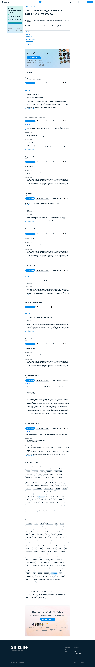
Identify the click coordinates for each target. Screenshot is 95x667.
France (41, 534)
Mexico (46, 562)
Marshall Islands (29, 582)
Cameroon (28, 579)
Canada (42, 523)
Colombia (45, 576)
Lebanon (41, 559)
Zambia (63, 551)
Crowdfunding (29, 494)
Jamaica (52, 565)
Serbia (66, 548)
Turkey (27, 554)
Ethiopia (44, 545)
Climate (51, 468)
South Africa (29, 529)
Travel (51, 485)
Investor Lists (76, 651)
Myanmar (28, 548)
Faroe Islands (63, 537)
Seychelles (49, 579)
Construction (47, 477)
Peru (39, 554)
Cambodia (38, 576)
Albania (59, 568)
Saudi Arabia (35, 534)
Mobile (49, 480)
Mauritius (28, 573)
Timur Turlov (28, 34)
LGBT (27, 499)
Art (35, 474)
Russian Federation (53, 554)
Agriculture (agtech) (40, 508)
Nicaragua (46, 573)
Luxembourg (41, 568)
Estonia (39, 543)
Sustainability (49, 471)
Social (35, 491)
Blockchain (48, 510)
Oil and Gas (60, 499)
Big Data (54, 477)
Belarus (48, 531)
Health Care (35, 471)
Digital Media (59, 474)
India (56, 523)
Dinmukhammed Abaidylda (30, 39)
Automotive (29, 491)
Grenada (45, 570)
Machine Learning (51, 508)
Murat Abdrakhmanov (29, 42)
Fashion (28, 502)
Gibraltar (60, 534)
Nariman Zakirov (28, 37)
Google (64, 468)
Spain (27, 531)
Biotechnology (44, 485)
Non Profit (59, 502)
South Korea (39, 526)
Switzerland (42, 579)
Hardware (48, 466)
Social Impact (60, 505)
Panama (28, 545)
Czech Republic (53, 537)
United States (49, 523)
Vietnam (43, 529)
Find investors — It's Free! (15, 23)
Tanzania (43, 551)
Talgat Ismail (28, 29)
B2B (32, 485)
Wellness (46, 474)
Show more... (27, 90)
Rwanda (55, 545)
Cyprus (51, 576)
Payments (51, 491)
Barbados (28, 537)
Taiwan (59, 559)
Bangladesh (59, 570)
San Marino (47, 548)
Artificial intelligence (38, 466)
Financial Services (57, 496)
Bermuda (33, 543)
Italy (58, 565)
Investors (27, 6)
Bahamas (40, 562)
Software (46, 505)
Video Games (36, 480)
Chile (39, 545)
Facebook (41, 510)
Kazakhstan (32, 6)
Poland (34, 548)
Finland (27, 534)
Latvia (62, 576)
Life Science (35, 502)
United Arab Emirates (43, 565)
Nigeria (27, 565)
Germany (62, 523)
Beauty (41, 499)
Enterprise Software (57, 480)
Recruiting (63, 485)
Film (55, 499)
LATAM (35, 540)
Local (27, 485)
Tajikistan (44, 554)
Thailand (36, 551)
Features (67, 649)
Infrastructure (34, 499)
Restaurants (38, 505)
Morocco (40, 573)
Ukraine (47, 559)
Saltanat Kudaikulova (29, 41)
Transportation (61, 494)
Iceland (56, 562)
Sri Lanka (36, 529)
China (38, 531)
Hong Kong (41, 540)
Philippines (65, 568)
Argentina (52, 570)
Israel (27, 570)
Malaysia (49, 551)
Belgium (58, 540)
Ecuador (59, 543)
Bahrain (48, 540)
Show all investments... (30, 108)
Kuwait (66, 570)
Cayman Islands (29, 576)
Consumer (63, 466)
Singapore (65, 529)
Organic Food (29, 477)
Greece (41, 537)
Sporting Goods (29, 505)
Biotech (28, 471)
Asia (53, 540)
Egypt (43, 531)
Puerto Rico (36, 556)
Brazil (27, 543)
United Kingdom (29, 526)
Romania (33, 570)
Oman (57, 576)
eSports (43, 480)
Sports (60, 477)
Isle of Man (28, 568)
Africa (46, 537)
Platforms (58, 488)
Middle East (53, 526)
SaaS (65, 502)
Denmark (65, 540)
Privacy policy (76, 662)
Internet (37, 485)
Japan (59, 529)
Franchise (28, 480)
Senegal (48, 556)
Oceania (53, 534)
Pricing (66, 651)
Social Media (41, 482)
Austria (35, 579)
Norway (53, 559)
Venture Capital (58, 471)
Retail (64, 496)
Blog (75, 649)
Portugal (62, 554)
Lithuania (54, 548)
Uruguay (33, 554)
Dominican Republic (30, 562)
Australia (46, 526)
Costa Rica (28, 540)
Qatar (54, 529)
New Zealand (29, 523)
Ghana (32, 531)
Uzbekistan (56, 551)
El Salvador (28, 556)
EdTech (42, 471)
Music (66, 480)
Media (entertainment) (31, 510)
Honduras (63, 565)
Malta (34, 573)
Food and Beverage (48, 488)
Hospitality (28, 488)
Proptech (58, 468)
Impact (45, 468)
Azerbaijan (62, 562)
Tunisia (27, 559)
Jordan (39, 570)
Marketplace (55, 466)
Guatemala (57, 579)
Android (52, 474)
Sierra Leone (29, 551)
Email (34, 482)
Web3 (40, 474)
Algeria (53, 543)
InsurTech (28, 496)
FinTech (28, 468)
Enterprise (41, 496)
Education (48, 496)
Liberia (42, 556)
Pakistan (53, 568)
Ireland (36, 523)
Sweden (60, 548)
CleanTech (37, 494)
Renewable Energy (50, 502)
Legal (62, 482)
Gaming (39, 468)
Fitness (57, 485)
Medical (57, 482)
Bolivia (35, 568)
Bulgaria (66, 543)
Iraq (51, 562)
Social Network (49, 482)
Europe (48, 529)
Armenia (61, 531)
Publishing (28, 482)
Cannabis (65, 488)
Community (29, 466)
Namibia (34, 565)
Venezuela (34, 559)
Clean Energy (29, 474)
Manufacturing (38, 477)
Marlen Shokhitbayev (29, 36)
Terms (82, 662)
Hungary (55, 531)
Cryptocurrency (29, 508)
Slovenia (61, 545)
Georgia (35, 537)
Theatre (42, 502)
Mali (48, 568)
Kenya (60, 573)
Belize (34, 545)
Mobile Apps (45, 494)
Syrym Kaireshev (28, 32)
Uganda (40, 548)
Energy (33, 468)
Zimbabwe (60, 556)
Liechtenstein (47, 543)
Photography (48, 499)
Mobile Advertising (38, 488)
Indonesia (60, 526)
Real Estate (53, 494)
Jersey (54, 556)
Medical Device (59, 491)
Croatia (47, 534)
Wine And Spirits (43, 491)
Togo (50, 545)
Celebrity (53, 505)
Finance (35, 496)
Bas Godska (28, 31)
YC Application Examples (79, 653)
